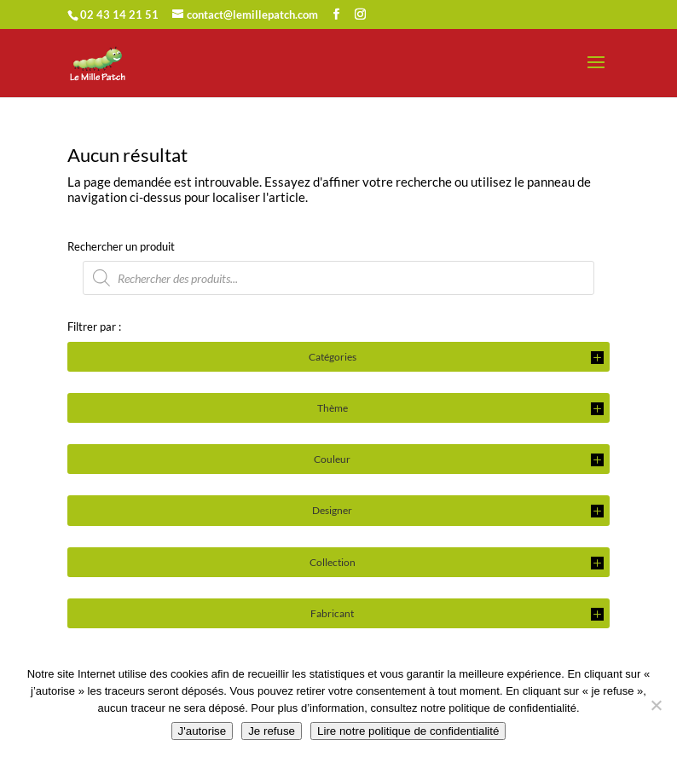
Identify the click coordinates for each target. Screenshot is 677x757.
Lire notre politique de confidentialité (408, 731)
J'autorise (202, 731)
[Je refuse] (655, 705)
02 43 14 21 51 (119, 14)
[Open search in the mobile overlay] (338, 278)
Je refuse (271, 731)
